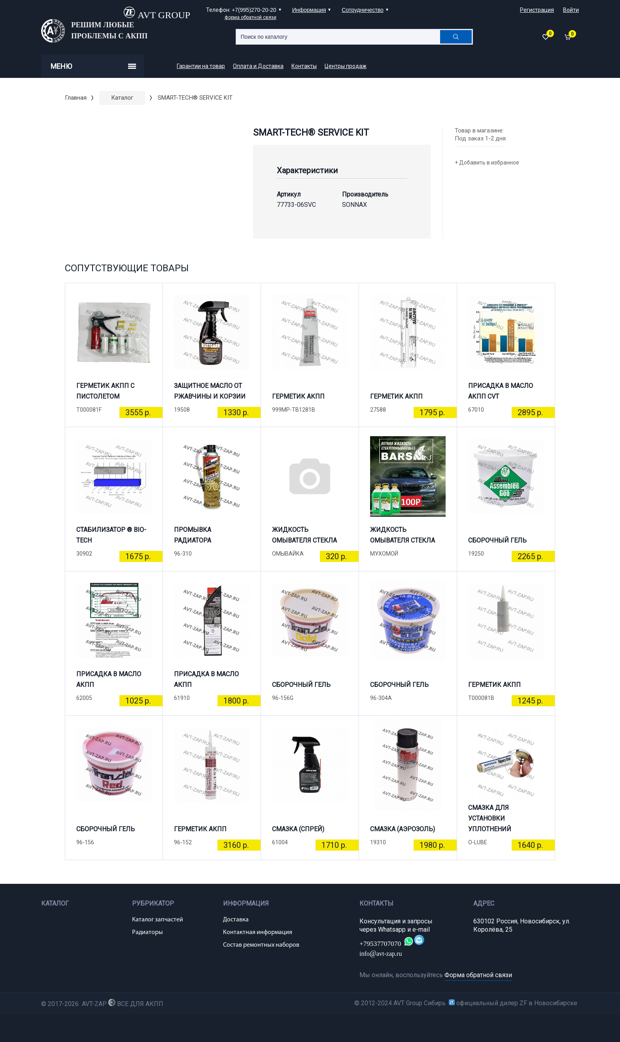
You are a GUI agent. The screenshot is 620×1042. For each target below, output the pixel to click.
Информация (309, 10)
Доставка (236, 920)
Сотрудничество (362, 10)
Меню (93, 66)
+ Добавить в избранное (487, 162)
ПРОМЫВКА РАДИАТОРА (192, 535)
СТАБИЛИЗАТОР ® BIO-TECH (111, 535)
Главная (76, 97)
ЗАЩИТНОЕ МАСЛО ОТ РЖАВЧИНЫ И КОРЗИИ (210, 391)
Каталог (122, 97)
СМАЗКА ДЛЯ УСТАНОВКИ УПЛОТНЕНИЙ (489, 822)
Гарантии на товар (201, 66)
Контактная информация (257, 932)
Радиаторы (147, 932)
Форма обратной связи (478, 975)
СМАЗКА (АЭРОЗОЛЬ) (402, 829)
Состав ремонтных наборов (261, 945)
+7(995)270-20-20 (254, 10)
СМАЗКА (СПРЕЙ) (298, 829)
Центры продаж (346, 66)
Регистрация (537, 10)
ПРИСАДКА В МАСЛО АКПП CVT (500, 391)
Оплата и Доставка (258, 66)
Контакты (304, 66)
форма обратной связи (250, 17)
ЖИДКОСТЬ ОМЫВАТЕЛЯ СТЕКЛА (304, 535)
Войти (571, 10)
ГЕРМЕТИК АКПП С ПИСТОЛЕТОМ (105, 391)
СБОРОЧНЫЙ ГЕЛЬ (497, 540)
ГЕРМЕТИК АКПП (298, 396)
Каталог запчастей (157, 920)
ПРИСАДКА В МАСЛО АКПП (108, 679)
